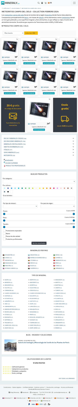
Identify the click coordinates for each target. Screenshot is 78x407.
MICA (57, 309)
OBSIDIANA (34, 312)
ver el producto (10, 63)
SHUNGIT (34, 320)
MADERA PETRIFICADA (12, 309)
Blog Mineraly (14, 392)
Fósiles (8, 150)
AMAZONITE (59, 280)
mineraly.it (47, 398)
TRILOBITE (9, 322)
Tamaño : (6, 224)
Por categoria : (7, 178)
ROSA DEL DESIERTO (37, 317)
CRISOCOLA (34, 290)
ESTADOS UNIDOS (11, 268)
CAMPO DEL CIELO (11, 325)
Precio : (5, 211)
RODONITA (9, 317)
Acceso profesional (67, 387)
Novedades (8, 160)
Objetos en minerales (13, 147)
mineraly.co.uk (20, 398)
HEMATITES (59, 301)
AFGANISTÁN (10, 255)
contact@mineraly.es (60, 392)
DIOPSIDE (8, 296)
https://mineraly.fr (39, 394)
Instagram (34, 392)
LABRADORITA (10, 306)
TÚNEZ (59, 265)
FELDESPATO (34, 298)
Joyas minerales (11, 152)
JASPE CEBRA (60, 325)
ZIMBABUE (60, 268)
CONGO (8, 257)
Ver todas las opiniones (67, 378)
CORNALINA (9, 290)
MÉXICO (33, 263)
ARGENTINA (34, 255)
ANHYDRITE (34, 282)
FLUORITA (59, 298)
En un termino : (8, 195)
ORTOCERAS (59, 312)
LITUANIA (34, 260)
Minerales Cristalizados (15, 144)
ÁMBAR (58, 328)
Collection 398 (31, 33)
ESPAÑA (59, 257)
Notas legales (16, 387)
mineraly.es (59, 398)
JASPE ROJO (9, 328)
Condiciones (7, 387)
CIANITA (58, 287)
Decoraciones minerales (14, 141)
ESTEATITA (9, 298)
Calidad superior (11, 163)
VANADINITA (60, 322)
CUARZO (59, 290)
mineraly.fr (7, 398)
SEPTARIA (8, 320)
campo (6, 57)
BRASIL (59, 255)
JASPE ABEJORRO (61, 304)
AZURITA (33, 285)
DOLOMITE (34, 296)
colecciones (15, 8)
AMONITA (8, 282)
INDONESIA (9, 260)
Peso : (5, 217)
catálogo (6, 8)
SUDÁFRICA (34, 268)
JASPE (33, 304)
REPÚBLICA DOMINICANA (38, 257)
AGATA (8, 280)
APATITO (58, 282)
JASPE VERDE (35, 328)
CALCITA (8, 287)
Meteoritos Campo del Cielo (31, 8)
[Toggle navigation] (74, 3)
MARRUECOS (61, 260)
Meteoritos (9, 155)
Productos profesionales (14, 166)
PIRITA (33, 314)
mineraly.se (45, 400)
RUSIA (33, 265)
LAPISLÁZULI (34, 306)
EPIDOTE (59, 296)
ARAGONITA (9, 285)
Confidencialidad (28, 387)
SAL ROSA (59, 317)
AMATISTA (34, 280)
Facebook (24, 392)
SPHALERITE (59, 320)
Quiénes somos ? (39, 387)
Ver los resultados (39, 243)
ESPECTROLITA (35, 325)
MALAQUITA (34, 309)
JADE (7, 304)
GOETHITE (34, 301)
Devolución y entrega (53, 387)
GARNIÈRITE (9, 301)
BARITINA (59, 285)
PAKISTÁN (9, 265)
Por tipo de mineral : (9, 203)
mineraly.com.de (34, 398)
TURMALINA (35, 322)
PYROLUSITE (60, 314)
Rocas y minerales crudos (15, 138)
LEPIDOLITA (59, 306)
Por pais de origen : (47, 203)
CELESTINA (34, 287)
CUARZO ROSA (60, 293)
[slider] (4, 214)
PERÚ (58, 263)
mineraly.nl (71, 398)
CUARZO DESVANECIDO (38, 293)
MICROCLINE (10, 312)
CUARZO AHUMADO (12, 293)
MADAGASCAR (11, 263)
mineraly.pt (34, 400)
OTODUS (8, 314)
